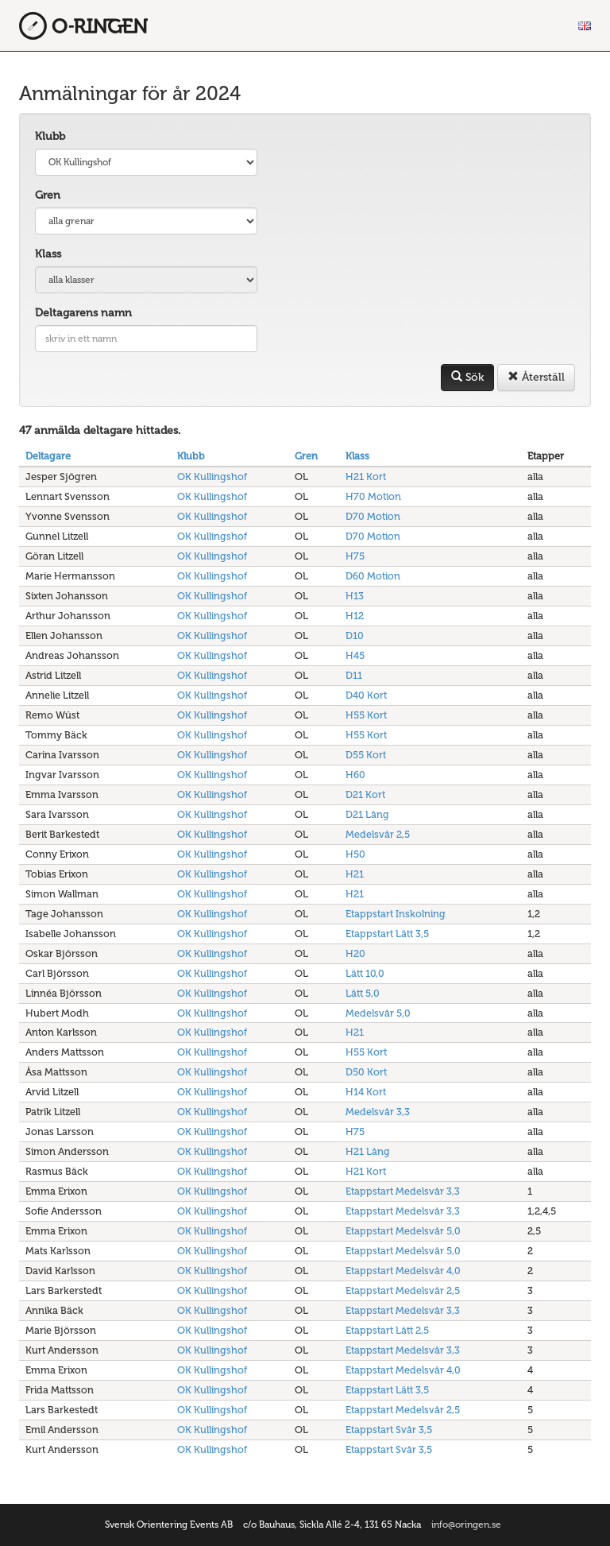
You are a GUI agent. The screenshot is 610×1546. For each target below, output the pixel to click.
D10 (355, 635)
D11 (354, 675)
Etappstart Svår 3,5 (389, 1430)
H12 (355, 616)
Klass (48, 254)
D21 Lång (367, 814)
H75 (355, 556)
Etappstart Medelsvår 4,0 (403, 1271)
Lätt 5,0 (363, 993)
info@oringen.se (466, 1524)
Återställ (536, 377)
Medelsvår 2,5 (378, 834)
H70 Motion (373, 496)
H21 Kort (366, 476)
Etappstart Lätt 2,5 (387, 1330)
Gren (47, 195)
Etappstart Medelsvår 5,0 (403, 1231)
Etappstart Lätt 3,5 (387, 934)
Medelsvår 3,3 (378, 1112)
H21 (355, 874)
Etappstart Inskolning (396, 914)
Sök (467, 377)
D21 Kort (365, 794)
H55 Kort (366, 715)
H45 (355, 655)
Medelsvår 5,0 (378, 1013)
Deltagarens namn (83, 313)
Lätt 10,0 (365, 973)
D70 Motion (373, 516)
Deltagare (48, 456)
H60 (355, 775)
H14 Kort (366, 1092)
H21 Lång (368, 1151)
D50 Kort (366, 1072)
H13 (355, 596)
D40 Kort (366, 695)
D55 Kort (366, 755)
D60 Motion (373, 576)
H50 (355, 854)
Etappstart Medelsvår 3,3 (403, 1191)
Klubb (50, 136)
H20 (355, 953)
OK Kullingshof (212, 476)
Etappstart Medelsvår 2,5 (403, 1290)
